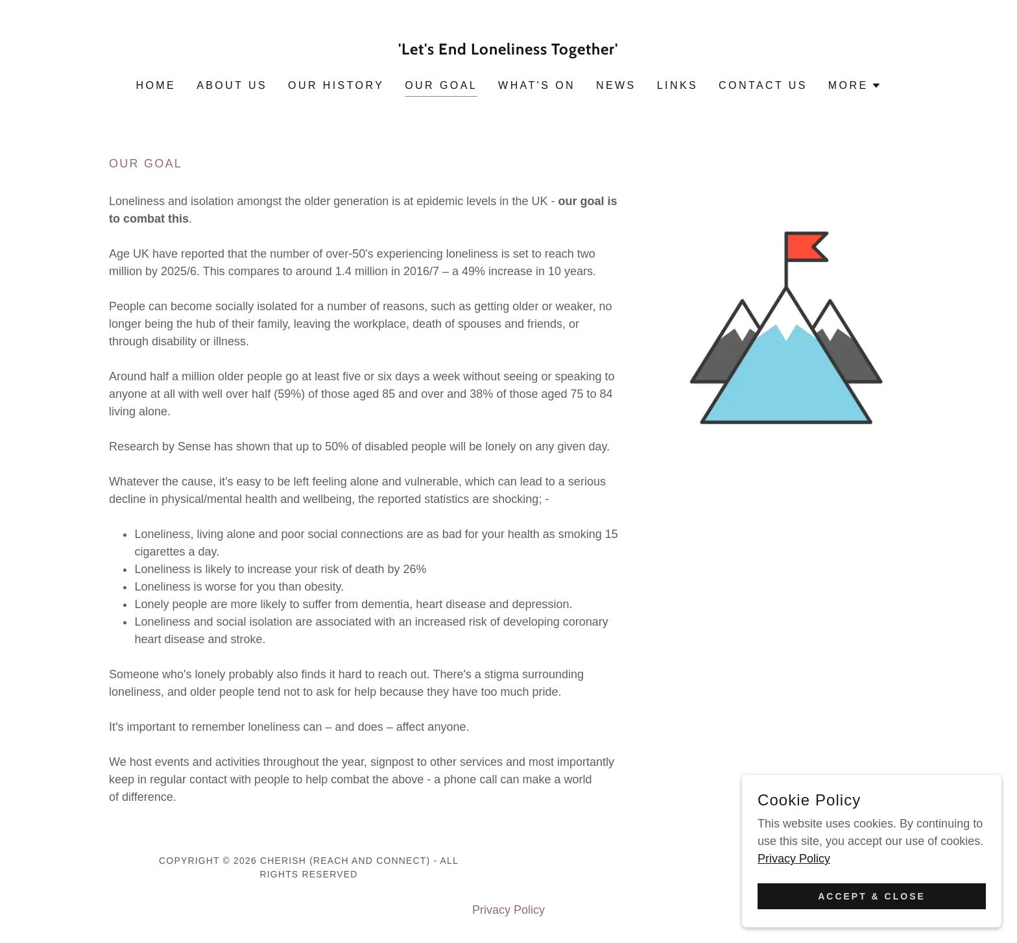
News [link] (616, 85)
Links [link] (677, 85)
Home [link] (156, 85)
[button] (854, 85)
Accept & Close (872, 896)
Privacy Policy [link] (508, 909)
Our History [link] (336, 85)
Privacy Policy (794, 858)
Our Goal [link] (441, 85)
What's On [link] (536, 85)
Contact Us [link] (763, 85)
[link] (509, 50)
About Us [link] (232, 85)
